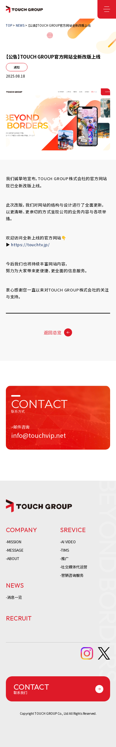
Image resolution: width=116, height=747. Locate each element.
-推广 (64, 558)
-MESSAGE (15, 550)
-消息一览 (14, 597)
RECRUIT (19, 618)
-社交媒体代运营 (73, 566)
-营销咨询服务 (72, 575)
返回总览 (52, 332)
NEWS (15, 585)
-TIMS (64, 550)
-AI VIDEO (68, 541)
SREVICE (73, 530)
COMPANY (21, 530)
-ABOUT (12, 558)
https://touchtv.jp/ (30, 244)
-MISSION (13, 541)
